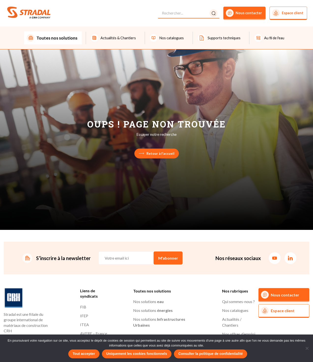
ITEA (84, 325)
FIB (83, 307)
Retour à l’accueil (156, 153)
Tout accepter (84, 354)
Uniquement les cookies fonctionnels (136, 354)
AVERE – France (93, 334)
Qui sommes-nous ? (238, 302)
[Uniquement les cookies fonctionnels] (306, 348)
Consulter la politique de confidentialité (210, 354)
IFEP (84, 316)
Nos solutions (148, 302)
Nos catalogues (235, 310)
